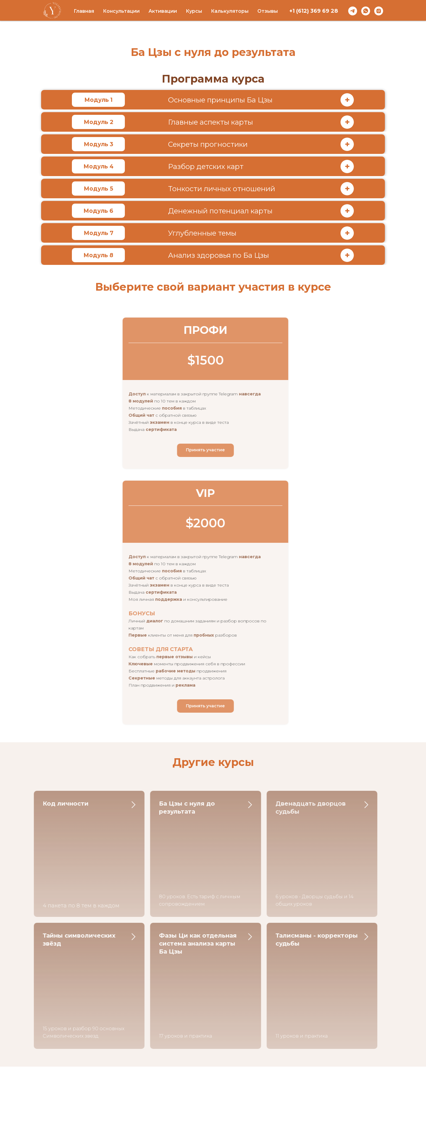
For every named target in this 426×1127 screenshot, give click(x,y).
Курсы (194, 11)
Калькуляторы (229, 11)
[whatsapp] (365, 11)
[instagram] (378, 11)
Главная (84, 11)
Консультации (121, 11)
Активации (163, 11)
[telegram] (352, 11)
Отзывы (267, 11)
